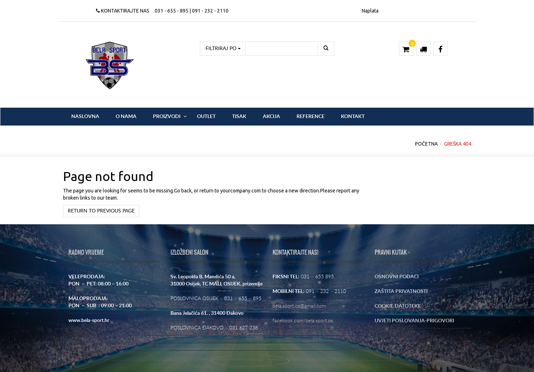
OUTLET (206, 116)
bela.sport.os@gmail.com (299, 306)
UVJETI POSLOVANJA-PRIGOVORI (414, 320)
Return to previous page (101, 211)
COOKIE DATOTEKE (398, 306)
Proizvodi (167, 116)
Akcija (271, 116)
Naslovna (85, 116)
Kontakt (353, 116)
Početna (426, 144)
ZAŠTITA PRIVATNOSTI (401, 291)
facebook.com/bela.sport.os (303, 320)
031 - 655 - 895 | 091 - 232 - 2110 (191, 11)
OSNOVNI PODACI (397, 276)
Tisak (239, 116)
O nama (126, 116)
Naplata (370, 11)
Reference (310, 116)
